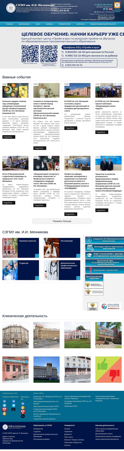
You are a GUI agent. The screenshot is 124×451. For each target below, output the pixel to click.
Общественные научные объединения (108, 436)
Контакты (111, 14)
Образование (24, 24)
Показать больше (62, 221)
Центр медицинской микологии (108, 351)
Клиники (15, 397)
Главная (92, 14)
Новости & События (102, 14)
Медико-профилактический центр (46, 351)
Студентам (23, 263)
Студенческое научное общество (44, 419)
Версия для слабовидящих (104, 12)
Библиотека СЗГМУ (70, 406)
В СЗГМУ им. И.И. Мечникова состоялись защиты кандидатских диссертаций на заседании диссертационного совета (76, 106)
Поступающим (67, 241)
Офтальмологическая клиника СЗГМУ (46, 406)
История (67, 429)
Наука (37, 24)
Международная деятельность (103, 24)
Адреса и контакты (8, 436)
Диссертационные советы (104, 434)
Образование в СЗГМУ (42, 425)
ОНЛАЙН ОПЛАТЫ (12, 29)
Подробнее (8, 137)
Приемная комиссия (27, 241)
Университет (7, 397)
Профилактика (65, 24)
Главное (9, 24)
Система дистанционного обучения (117, 10)
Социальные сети (9, 393)
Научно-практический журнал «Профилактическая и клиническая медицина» (107, 399)
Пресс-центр (68, 437)
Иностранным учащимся (41, 439)
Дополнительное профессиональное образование (69, 265)
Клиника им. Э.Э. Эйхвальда (15, 351)
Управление (68, 431)
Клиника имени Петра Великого (77, 351)
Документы (68, 434)
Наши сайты (38, 393)
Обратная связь (7, 439)
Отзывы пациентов (108, 385)
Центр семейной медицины (15, 385)
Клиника (49, 24)
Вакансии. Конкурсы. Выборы (74, 440)
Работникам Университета (73, 442)
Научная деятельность (104, 425)
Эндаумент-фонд (106, 17)
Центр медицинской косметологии (77, 385)
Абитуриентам (38, 429)
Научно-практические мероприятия (107, 439)
